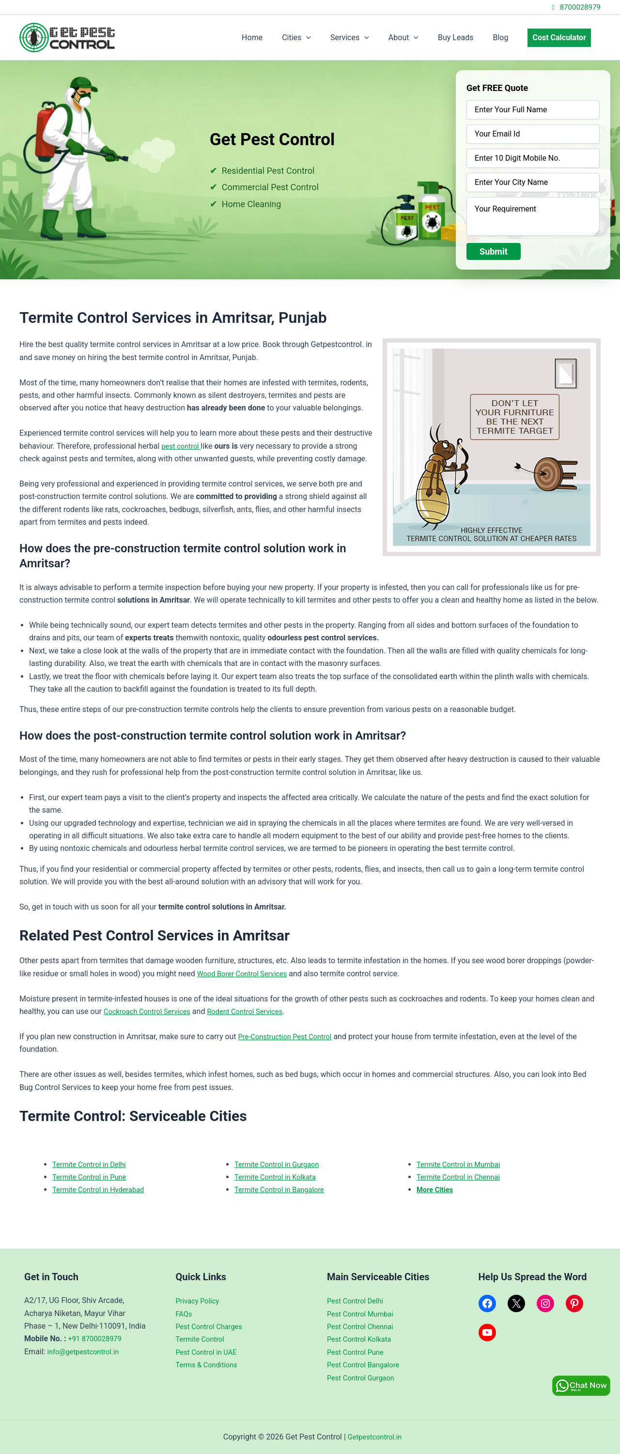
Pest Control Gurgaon (364, 1377)
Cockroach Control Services (151, 1011)
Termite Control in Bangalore (283, 1189)
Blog (506, 37)
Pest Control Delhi (357, 1300)
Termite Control (202, 1339)
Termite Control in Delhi (92, 1164)
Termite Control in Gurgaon (280, 1164)
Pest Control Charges (212, 1326)
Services (367, 37)
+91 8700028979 (97, 1338)
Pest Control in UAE (209, 1352)
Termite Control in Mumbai (462, 1164)
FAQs (185, 1313)
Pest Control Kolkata (362, 1339)
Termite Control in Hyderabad (102, 1189)
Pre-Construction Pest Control (289, 1036)
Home (277, 37)
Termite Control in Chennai (462, 1176)
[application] (327, 37)
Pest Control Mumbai (363, 1313)
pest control (182, 446)
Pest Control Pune (358, 1352)
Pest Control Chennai (363, 1326)
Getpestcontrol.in (374, 1436)
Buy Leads (465, 37)
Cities (317, 37)
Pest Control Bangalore (366, 1364)
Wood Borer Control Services (246, 973)
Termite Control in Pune (92, 1176)
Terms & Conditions (210, 1364)
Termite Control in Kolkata (279, 1176)
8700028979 (575, 7)
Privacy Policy (200, 1300)
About (417, 37)
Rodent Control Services (257, 1011)
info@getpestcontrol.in (86, 1351)
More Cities (437, 1189)
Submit (494, 251)
